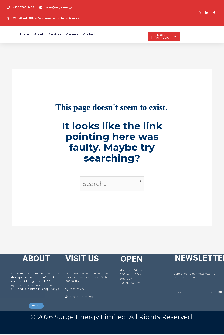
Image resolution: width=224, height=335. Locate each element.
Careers (72, 34)
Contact (89, 34)
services (54, 34)
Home (24, 34)
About (38, 34)
